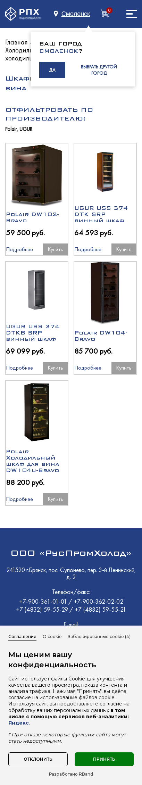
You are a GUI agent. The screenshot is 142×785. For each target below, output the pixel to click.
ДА (52, 70)
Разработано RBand (71, 774)
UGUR (25, 129)
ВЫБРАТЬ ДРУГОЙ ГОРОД (99, 70)
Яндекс (18, 723)
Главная (16, 42)
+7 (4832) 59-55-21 (100, 609)
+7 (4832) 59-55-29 (42, 609)
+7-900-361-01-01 (43, 601)
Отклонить (38, 759)
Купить (55, 249)
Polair (11, 129)
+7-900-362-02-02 (98, 601)
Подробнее (18, 249)
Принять (104, 759)
